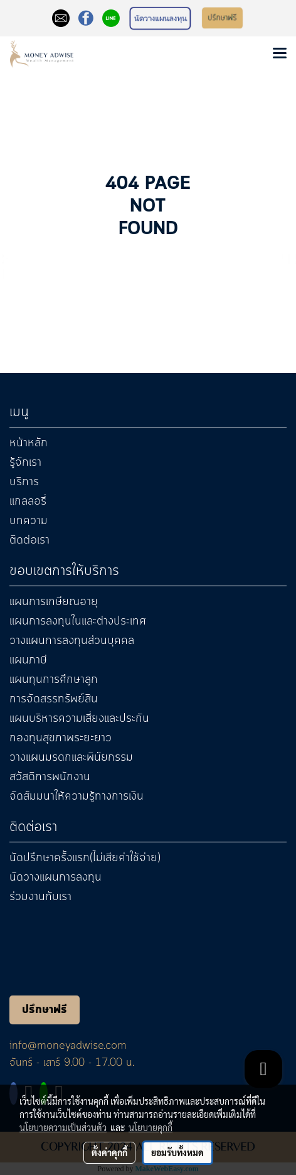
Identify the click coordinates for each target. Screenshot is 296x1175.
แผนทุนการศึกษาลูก (53, 680)
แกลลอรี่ (27, 501)
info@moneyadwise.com (68, 1045)
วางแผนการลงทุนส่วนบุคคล (71, 641)
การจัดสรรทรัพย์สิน (53, 699)
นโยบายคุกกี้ (150, 1127)
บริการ (24, 482)
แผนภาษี (28, 660)
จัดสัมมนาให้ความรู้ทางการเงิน (76, 796)
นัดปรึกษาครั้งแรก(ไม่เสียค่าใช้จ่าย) (85, 858)
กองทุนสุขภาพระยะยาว (60, 738)
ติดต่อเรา (29, 540)
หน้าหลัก (28, 443)
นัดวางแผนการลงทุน (55, 877)
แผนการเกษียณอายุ (53, 602)
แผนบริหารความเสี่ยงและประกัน (79, 719)
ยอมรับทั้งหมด (177, 1152)
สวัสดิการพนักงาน (49, 777)
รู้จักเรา (25, 462)
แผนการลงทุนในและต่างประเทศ (77, 621)
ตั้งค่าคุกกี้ (109, 1152)
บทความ (28, 521)
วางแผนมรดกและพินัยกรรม (71, 757)
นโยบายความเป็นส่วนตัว (63, 1127)
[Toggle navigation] (279, 54)
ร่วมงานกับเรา (40, 897)
